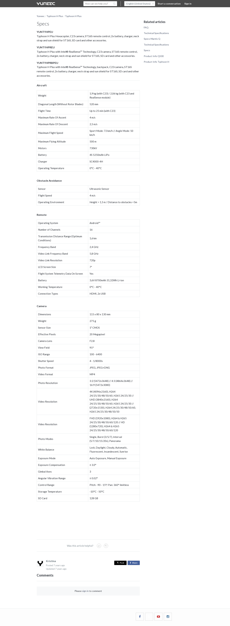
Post (120, 563)
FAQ (146, 27)
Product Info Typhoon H (156, 61)
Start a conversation (169, 3)
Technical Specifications (156, 33)
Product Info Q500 (154, 56)
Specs (147, 50)
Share (134, 563)
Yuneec (41, 16)
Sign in (187, 3)
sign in (85, 591)
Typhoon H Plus (55, 16)
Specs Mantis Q (152, 38)
